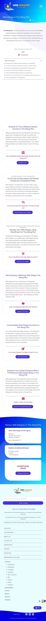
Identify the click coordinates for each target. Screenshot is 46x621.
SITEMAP (6, 549)
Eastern (7, 593)
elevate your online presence (14, 195)
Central (7, 590)
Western (7, 597)
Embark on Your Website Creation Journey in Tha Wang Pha (20, 63)
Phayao (10, 580)
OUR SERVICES (9, 532)
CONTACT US (8, 540)
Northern (7, 562)
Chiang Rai (11, 567)
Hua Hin (11, 437)
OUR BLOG (7, 528)
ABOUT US (7, 536)
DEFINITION (7, 553)
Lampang (10, 569)
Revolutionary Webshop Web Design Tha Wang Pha (18, 70)
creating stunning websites (23, 333)
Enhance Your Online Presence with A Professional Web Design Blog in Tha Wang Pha (24, 75)
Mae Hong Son (12, 574)
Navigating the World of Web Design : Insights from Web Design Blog (23, 522)
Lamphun (10, 572)
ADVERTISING (8, 545)
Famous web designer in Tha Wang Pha (15, 77)
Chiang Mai (11, 564)
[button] (41, 6)
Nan (23, 52)
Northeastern (9, 587)
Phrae (9, 582)
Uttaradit (10, 585)
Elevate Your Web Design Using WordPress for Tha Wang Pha (20, 68)
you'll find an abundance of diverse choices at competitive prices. (21, 65)
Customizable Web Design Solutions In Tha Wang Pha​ (19, 72)
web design (17, 247)
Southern (7, 600)
